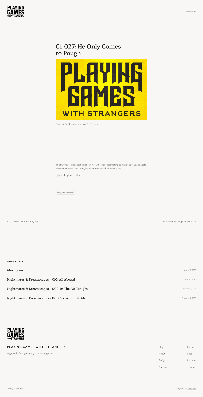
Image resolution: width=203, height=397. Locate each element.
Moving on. (15, 270)
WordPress (191, 388)
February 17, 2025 (189, 288)
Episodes (94, 124)
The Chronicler (70, 124)
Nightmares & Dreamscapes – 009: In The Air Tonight (47, 288)
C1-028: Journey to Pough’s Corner (174, 221)
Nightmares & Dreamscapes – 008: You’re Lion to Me (46, 298)
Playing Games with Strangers (36, 347)
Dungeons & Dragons (65, 192)
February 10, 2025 (189, 298)
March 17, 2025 (190, 270)
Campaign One (84, 124)
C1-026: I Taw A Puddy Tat (24, 221)
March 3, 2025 (190, 279)
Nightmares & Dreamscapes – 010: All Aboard (41, 279)
